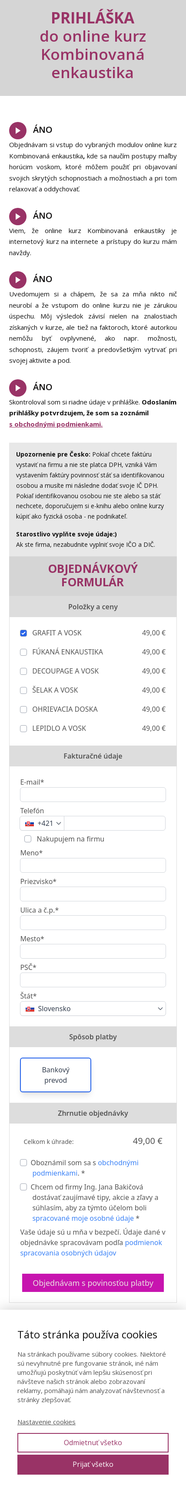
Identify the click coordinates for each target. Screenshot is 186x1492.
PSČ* (28, 967)
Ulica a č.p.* (39, 910)
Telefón (32, 810)
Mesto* (32, 938)
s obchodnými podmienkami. (56, 424)
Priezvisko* (38, 881)
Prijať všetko (93, 1464)
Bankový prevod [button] (55, 1075)
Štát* (28, 996)
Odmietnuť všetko (93, 1442)
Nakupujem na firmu (69, 839)
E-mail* (32, 782)
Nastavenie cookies (46, 1421)
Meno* (31, 853)
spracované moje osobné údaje (83, 1218)
